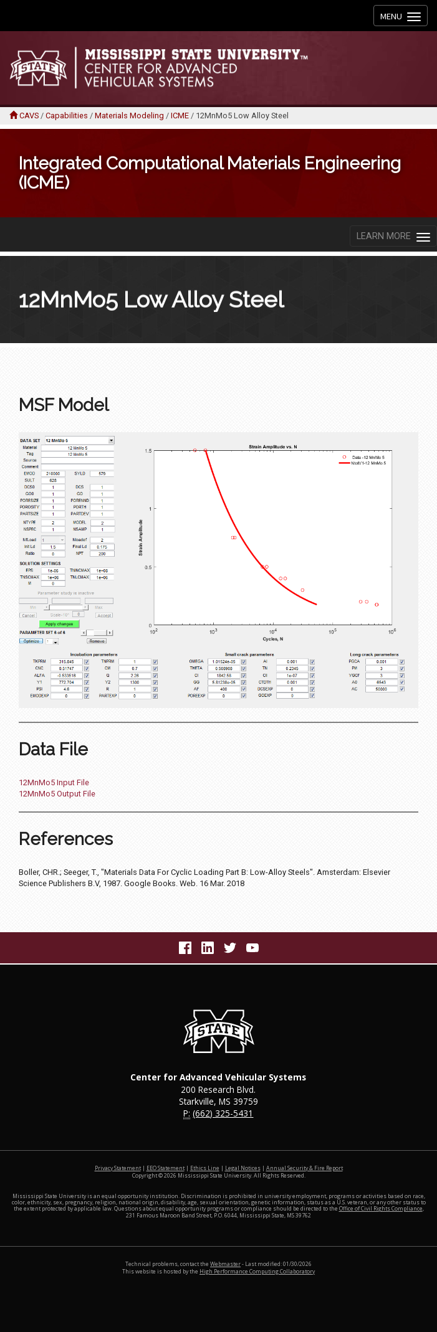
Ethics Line (204, 1168)
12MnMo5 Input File (54, 782)
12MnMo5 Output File (57, 793)
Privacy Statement (118, 1168)
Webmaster (225, 1264)
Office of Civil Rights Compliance (381, 1208)
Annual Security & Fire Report (304, 1168)
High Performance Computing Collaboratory (257, 1271)
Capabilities (67, 115)
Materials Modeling (129, 115)
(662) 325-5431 (223, 1113)
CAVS (29, 115)
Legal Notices (243, 1168)
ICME (180, 115)
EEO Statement (165, 1168)
